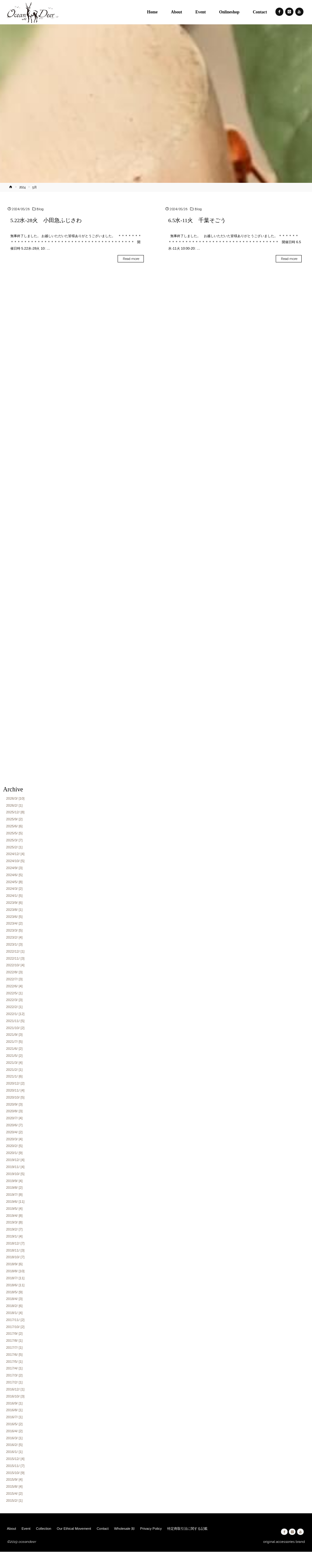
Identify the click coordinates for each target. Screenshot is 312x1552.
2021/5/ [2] (14, 1055)
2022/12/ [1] (15, 951)
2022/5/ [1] (14, 993)
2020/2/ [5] (14, 1146)
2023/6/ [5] (14, 916)
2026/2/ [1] (14, 805)
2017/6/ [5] (14, 1354)
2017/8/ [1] (14, 1341)
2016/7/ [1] (14, 1417)
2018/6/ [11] (15, 1285)
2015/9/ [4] (14, 1480)
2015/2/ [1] (14, 1500)
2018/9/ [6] (14, 1264)
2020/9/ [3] (14, 1104)
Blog (40, 209)
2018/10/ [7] (15, 1257)
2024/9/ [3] (14, 868)
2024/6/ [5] (14, 875)
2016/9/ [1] (14, 1403)
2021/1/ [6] (14, 1076)
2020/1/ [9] (14, 1153)
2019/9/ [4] (14, 1181)
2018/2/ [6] (14, 1306)
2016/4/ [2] (14, 1431)
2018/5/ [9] (14, 1292)
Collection (43, 1528)
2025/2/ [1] (14, 847)
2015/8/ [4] (14, 1487)
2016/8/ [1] (14, 1410)
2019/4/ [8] (14, 1215)
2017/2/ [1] (14, 1382)
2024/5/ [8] (14, 882)
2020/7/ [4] (14, 1118)
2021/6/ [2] (14, 1048)
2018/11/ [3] (15, 1250)
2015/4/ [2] (14, 1493)
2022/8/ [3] (14, 972)
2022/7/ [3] (14, 979)
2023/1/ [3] (14, 944)
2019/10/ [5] (15, 1174)
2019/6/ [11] (15, 1201)
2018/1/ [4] (14, 1313)
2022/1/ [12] (15, 1014)
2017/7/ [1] (14, 1347)
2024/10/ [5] (15, 861)
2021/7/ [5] (14, 1042)
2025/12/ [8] (15, 812)
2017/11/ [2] (15, 1320)
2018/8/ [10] (15, 1271)
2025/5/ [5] (14, 833)
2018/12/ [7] (15, 1243)
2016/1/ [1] (14, 1452)
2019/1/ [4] (14, 1236)
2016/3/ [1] (14, 1438)
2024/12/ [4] (15, 854)
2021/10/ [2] (15, 1028)
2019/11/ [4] (15, 1167)
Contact (102, 1528)
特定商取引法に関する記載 (187, 1528)
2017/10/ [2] (15, 1327)
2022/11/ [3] (15, 958)
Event (26, 1528)
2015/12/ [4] (15, 1459)
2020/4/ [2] (14, 1132)
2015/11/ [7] (15, 1466)
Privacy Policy (151, 1528)
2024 (22, 187)
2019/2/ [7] (14, 1229)
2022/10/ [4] (15, 965)
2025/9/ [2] (14, 819)
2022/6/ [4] (14, 986)
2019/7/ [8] (14, 1195)
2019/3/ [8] (14, 1222)
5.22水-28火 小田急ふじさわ (48, 220)
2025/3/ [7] (14, 840)
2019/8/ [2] (14, 1188)
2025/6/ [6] (14, 826)
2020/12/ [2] (15, 1083)
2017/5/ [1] (14, 1361)
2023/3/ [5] (14, 930)
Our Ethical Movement (74, 1528)
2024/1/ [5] (14, 896)
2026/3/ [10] (15, 798)
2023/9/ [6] (14, 902)
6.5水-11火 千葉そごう (197, 220)
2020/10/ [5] (15, 1097)
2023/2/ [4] (14, 937)
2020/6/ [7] (14, 1125)
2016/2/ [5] (14, 1445)
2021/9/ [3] (14, 1035)
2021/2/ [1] (14, 1069)
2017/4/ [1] (14, 1368)
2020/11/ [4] (15, 1090)
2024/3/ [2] (14, 889)
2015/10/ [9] (15, 1473)
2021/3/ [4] (14, 1062)
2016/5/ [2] (14, 1424)
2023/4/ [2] (14, 923)
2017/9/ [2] (14, 1334)
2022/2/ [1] (14, 1007)
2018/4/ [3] (14, 1299)
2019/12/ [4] (15, 1160)
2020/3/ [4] (14, 1139)
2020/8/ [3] (14, 1111)
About (11, 1528)
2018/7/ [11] (15, 1278)
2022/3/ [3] (14, 1000)
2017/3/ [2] (14, 1375)
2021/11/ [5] (15, 1021)
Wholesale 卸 (124, 1528)
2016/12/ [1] (15, 1389)
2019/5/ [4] (14, 1208)
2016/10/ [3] (15, 1396)
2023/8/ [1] (14, 909)
